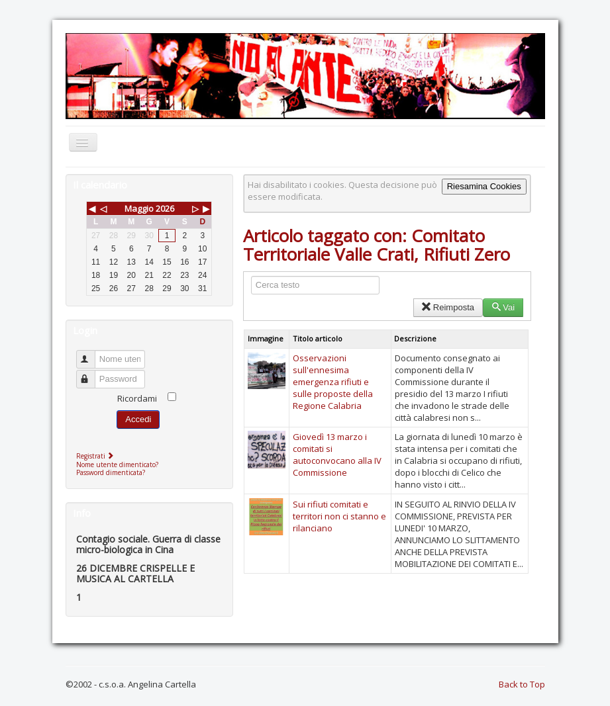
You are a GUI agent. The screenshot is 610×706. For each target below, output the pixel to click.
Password (91, 373)
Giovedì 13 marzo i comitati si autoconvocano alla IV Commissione (337, 454)
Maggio (139, 208)
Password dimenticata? (110, 472)
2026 (165, 208)
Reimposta (448, 307)
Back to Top (522, 684)
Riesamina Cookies (484, 186)
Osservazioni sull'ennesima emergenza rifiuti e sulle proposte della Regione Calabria (333, 382)
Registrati (96, 456)
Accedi (138, 419)
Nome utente (91, 353)
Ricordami (137, 398)
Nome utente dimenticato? (117, 464)
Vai (503, 307)
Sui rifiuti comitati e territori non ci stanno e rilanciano (339, 516)
